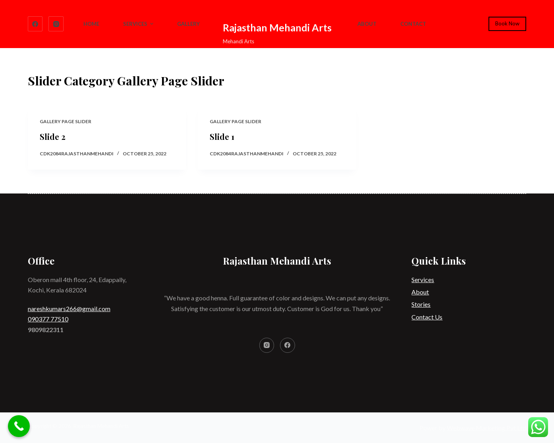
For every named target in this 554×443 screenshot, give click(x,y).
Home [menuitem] (91, 24)
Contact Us (426, 317)
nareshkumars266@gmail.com (69, 308)
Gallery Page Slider (65, 121)
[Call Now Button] (19, 426)
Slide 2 (53, 136)
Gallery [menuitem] (188, 24)
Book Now (507, 23)
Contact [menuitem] (413, 24)
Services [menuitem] (139, 23)
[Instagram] (56, 23)
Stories (420, 304)
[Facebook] (35, 23)
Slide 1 (222, 136)
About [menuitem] (366, 24)
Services (422, 279)
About (420, 292)
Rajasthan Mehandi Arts (277, 27)
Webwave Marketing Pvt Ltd (486, 427)
